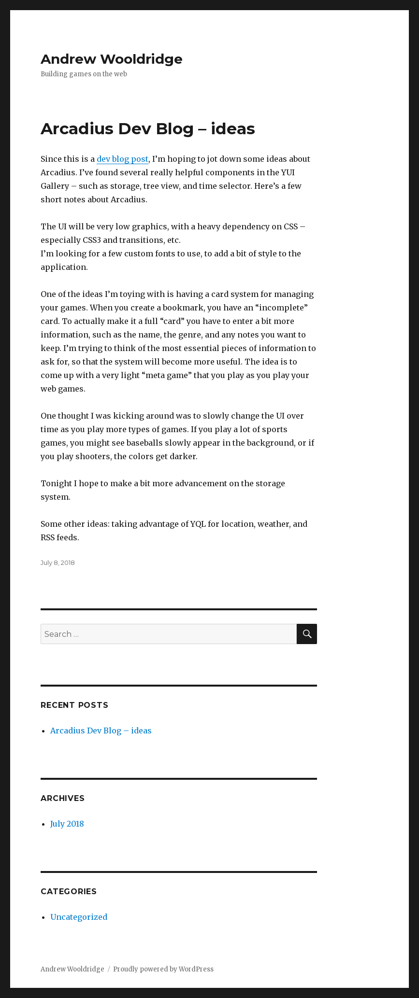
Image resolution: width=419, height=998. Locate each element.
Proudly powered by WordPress (163, 969)
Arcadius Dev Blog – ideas (148, 128)
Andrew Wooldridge (112, 59)
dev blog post (122, 159)
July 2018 (67, 824)
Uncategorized (78, 917)
